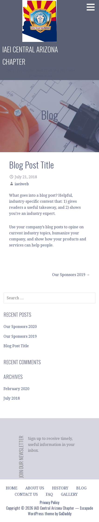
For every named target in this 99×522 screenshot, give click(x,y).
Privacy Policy (49, 502)
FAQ (49, 494)
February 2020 (16, 389)
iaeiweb (22, 184)
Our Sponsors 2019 (20, 336)
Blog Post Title (16, 346)
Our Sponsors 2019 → (71, 275)
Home (11, 488)
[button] (92, 7)
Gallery (69, 494)
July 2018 (11, 398)
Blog (81, 488)
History (60, 488)
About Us (34, 488)
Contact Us (26, 494)
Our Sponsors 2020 (20, 326)
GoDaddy (65, 513)
